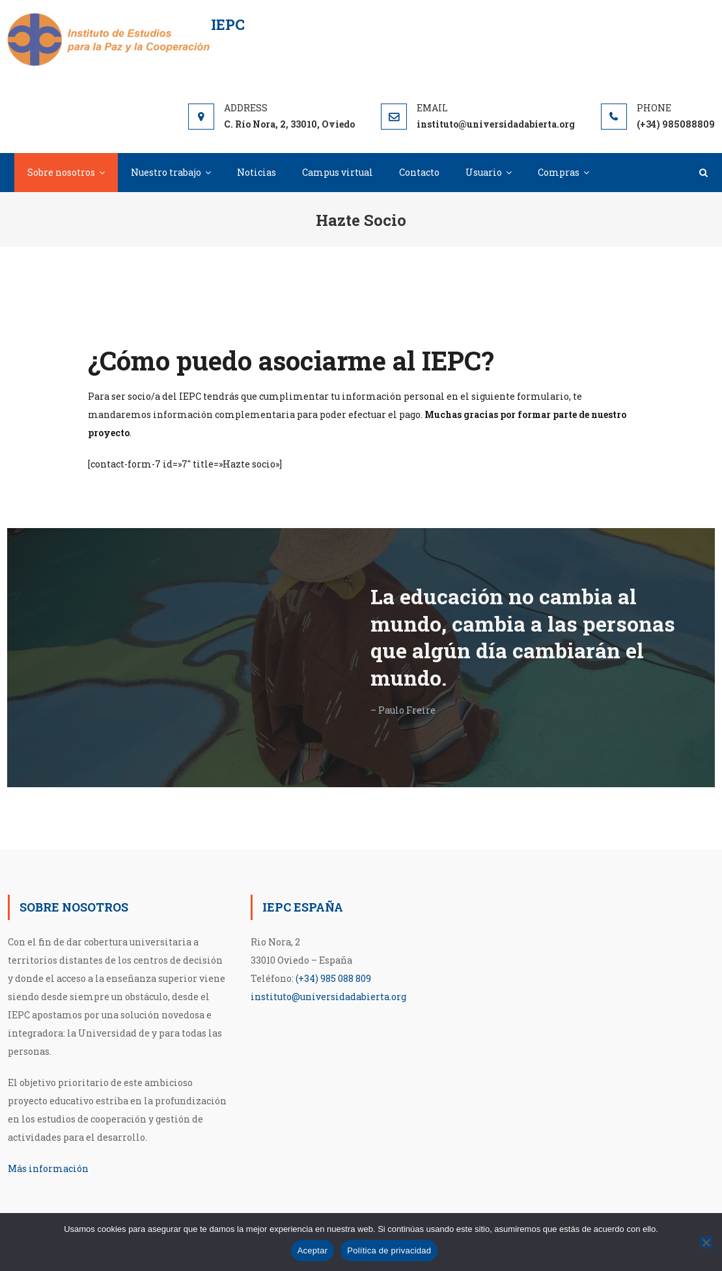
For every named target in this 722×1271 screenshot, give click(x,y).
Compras (558, 172)
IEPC (228, 24)
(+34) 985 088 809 (333, 978)
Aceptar (313, 1250)
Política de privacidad (389, 1250)
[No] (705, 1242)
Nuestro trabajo (166, 172)
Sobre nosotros (61, 172)
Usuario (483, 172)
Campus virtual (337, 172)
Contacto (419, 172)
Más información (48, 1168)
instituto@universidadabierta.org (328, 996)
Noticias (256, 172)
